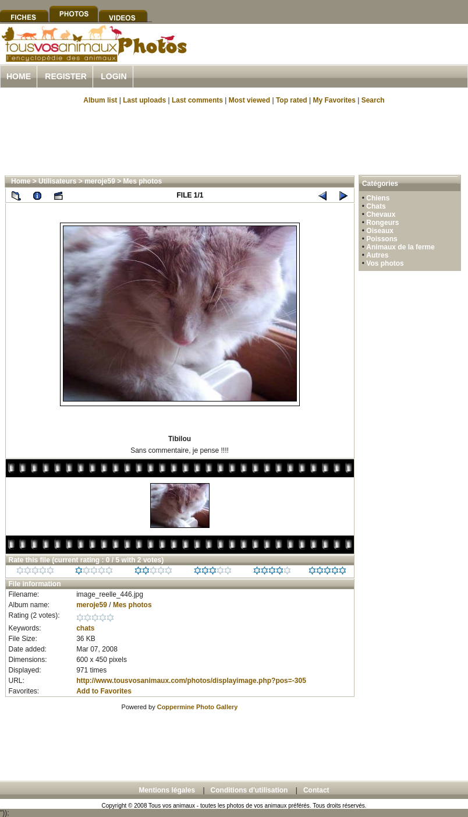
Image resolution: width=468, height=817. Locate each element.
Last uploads (144, 100)
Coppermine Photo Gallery (197, 706)
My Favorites (334, 100)
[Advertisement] (234, 138)
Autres (377, 255)
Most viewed (249, 100)
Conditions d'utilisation (249, 790)
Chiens (377, 198)
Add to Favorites (104, 691)
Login (113, 76)
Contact (316, 790)
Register (66, 76)
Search (373, 100)
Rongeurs (382, 223)
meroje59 (99, 181)
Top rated (291, 100)
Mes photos (142, 181)
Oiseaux (379, 231)
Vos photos (384, 263)
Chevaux (380, 214)
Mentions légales (167, 790)
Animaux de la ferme (400, 247)
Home (18, 76)
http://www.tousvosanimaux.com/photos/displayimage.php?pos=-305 (191, 681)
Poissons (381, 239)
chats (85, 628)
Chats (375, 206)
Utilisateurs (57, 181)
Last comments (197, 100)
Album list (100, 100)
